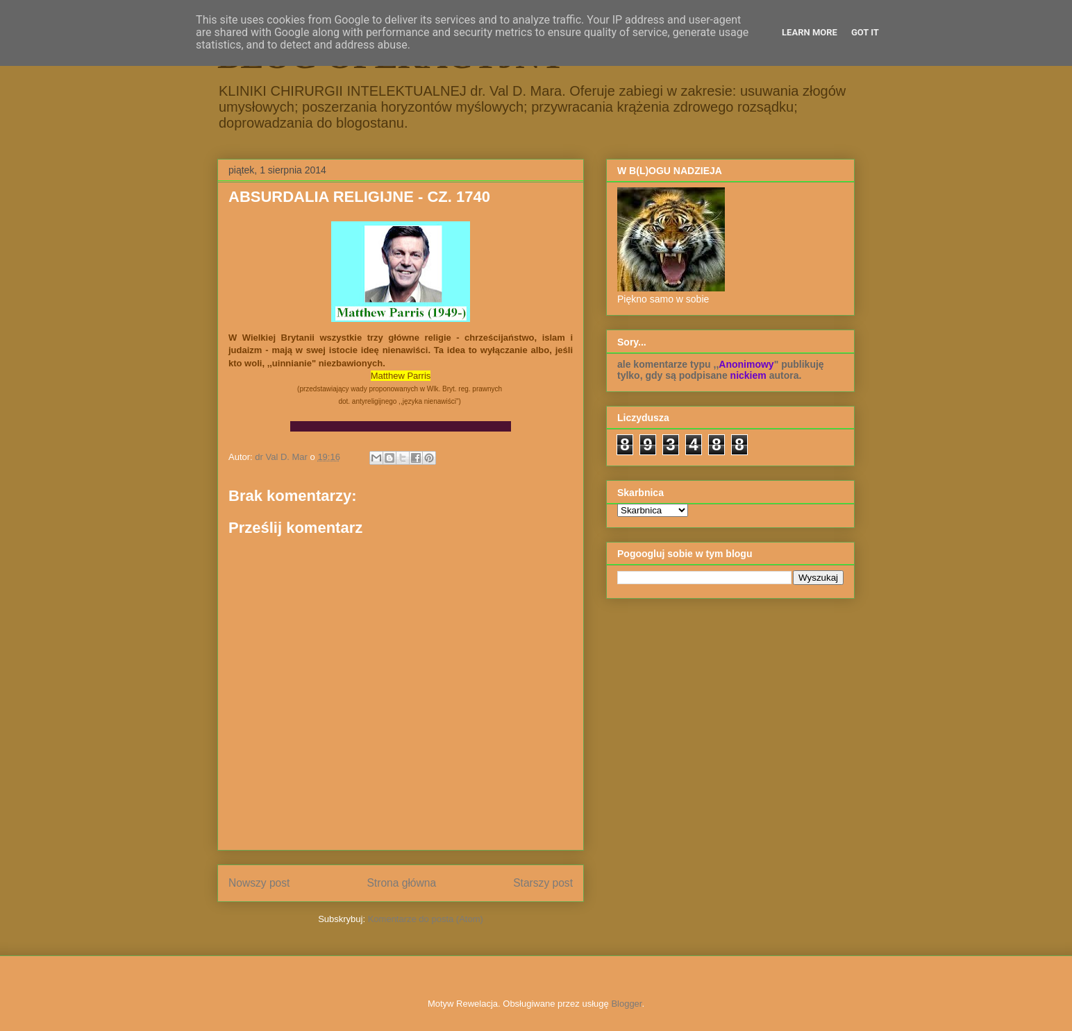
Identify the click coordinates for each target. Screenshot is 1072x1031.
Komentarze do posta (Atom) (425, 919)
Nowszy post (259, 883)
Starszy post (543, 883)
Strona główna (401, 883)
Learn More (809, 32)
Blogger (626, 1003)
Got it (865, 32)
